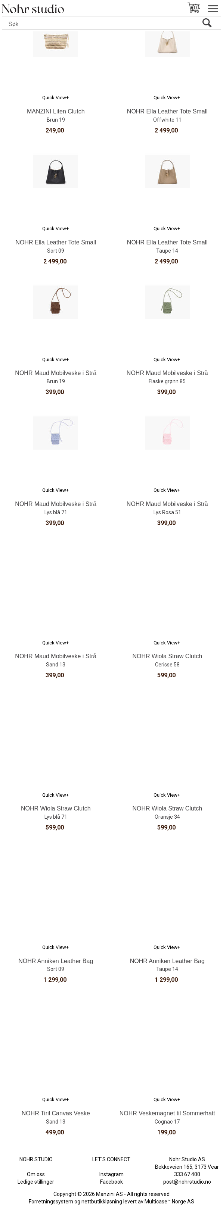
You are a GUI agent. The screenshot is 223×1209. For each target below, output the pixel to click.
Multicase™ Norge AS (169, 1202)
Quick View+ (55, 97)
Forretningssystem (51, 1202)
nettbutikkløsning (101, 1202)
